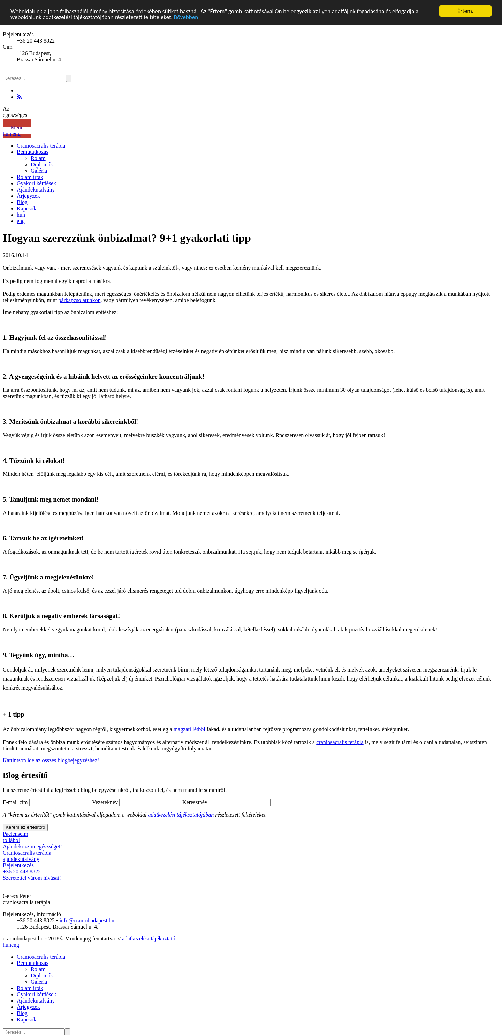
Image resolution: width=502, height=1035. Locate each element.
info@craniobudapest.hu (87, 920)
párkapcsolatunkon (80, 300)
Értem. (465, 11)
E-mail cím (15, 802)
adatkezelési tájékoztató (148, 939)
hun (7, 134)
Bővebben (186, 17)
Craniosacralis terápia (41, 146)
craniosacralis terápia (339, 742)
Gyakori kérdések (36, 183)
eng (17, 134)
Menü (16, 127)
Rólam (38, 158)
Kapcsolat (28, 208)
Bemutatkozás (32, 152)
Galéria (39, 171)
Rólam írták (30, 177)
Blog (22, 202)
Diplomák (42, 164)
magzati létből (189, 729)
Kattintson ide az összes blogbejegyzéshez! (51, 760)
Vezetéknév (105, 802)
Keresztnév (194, 802)
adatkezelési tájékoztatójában (181, 815)
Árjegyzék (28, 196)
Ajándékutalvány (36, 190)
